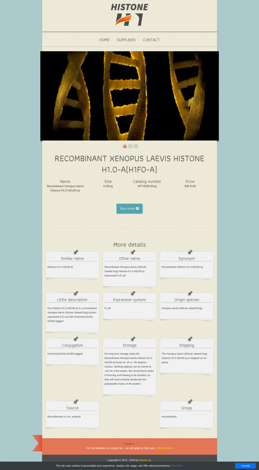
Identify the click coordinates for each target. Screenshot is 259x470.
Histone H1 (145, 460)
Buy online (129, 208)
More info (176, 465)
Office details (164, 448)
